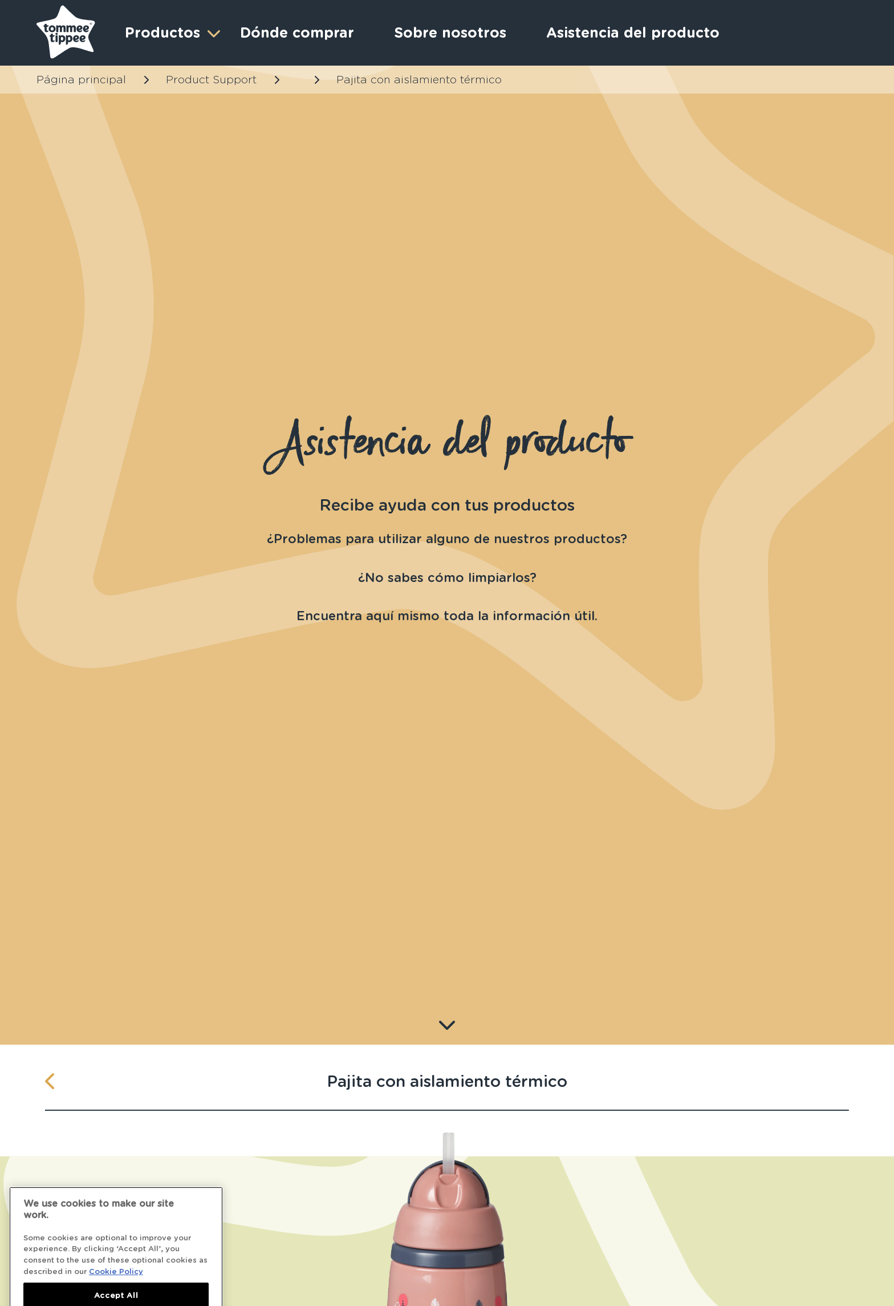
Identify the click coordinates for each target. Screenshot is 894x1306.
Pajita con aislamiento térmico (419, 79)
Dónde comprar (297, 32)
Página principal (81, 79)
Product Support (211, 79)
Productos (171, 33)
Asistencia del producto (633, 32)
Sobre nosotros (450, 32)
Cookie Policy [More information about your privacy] (116, 1291)
